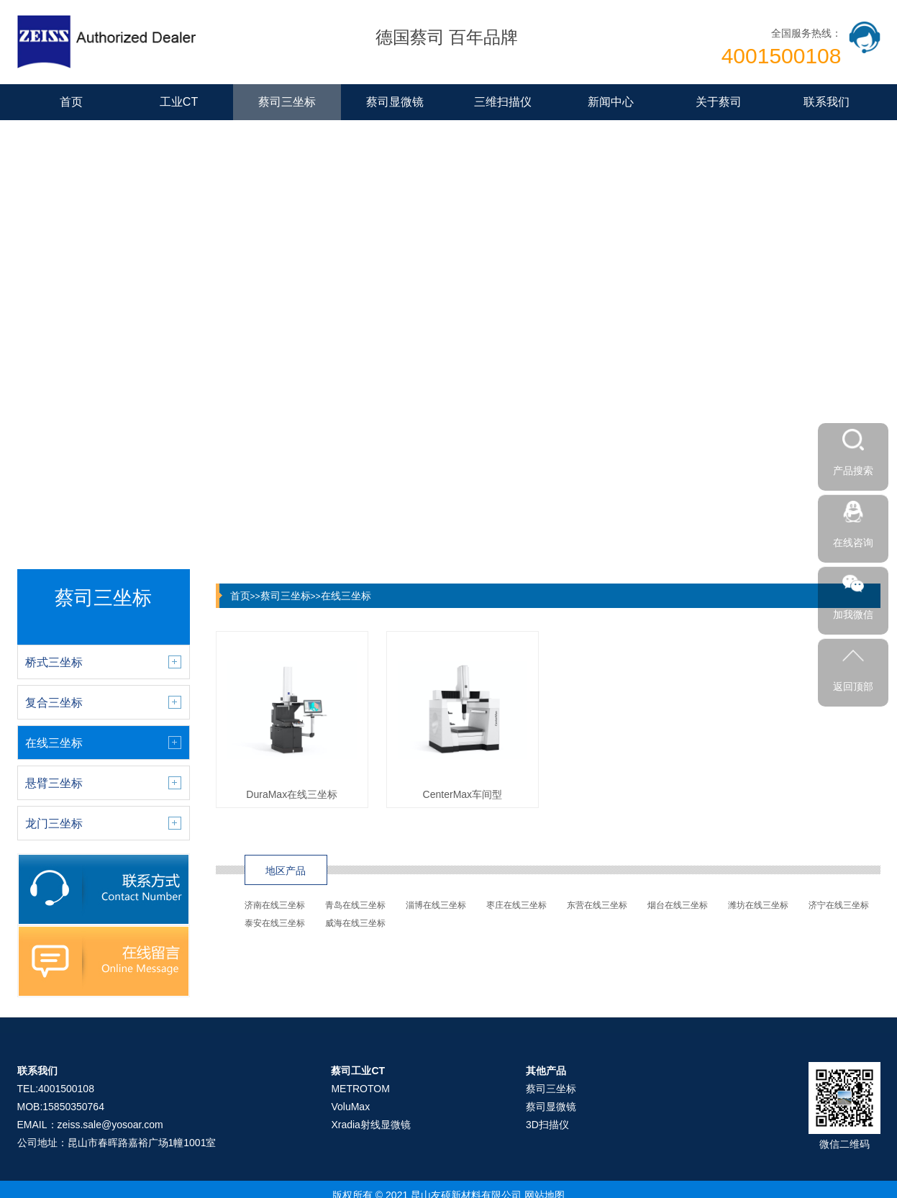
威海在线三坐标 (355, 923)
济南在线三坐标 (275, 905)
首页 (71, 102)
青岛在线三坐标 (355, 905)
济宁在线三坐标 (839, 905)
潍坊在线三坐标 (758, 905)
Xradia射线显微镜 (370, 1124)
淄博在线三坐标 (436, 905)
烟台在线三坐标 (677, 905)
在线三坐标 (346, 596)
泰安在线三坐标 (275, 923)
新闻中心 (611, 102)
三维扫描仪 (503, 102)
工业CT (179, 102)
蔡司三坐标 (287, 102)
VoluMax (350, 1106)
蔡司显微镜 (395, 102)
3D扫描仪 (547, 1124)
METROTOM (360, 1088)
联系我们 (826, 102)
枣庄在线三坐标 (516, 905)
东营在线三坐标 (597, 905)
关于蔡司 (719, 102)
